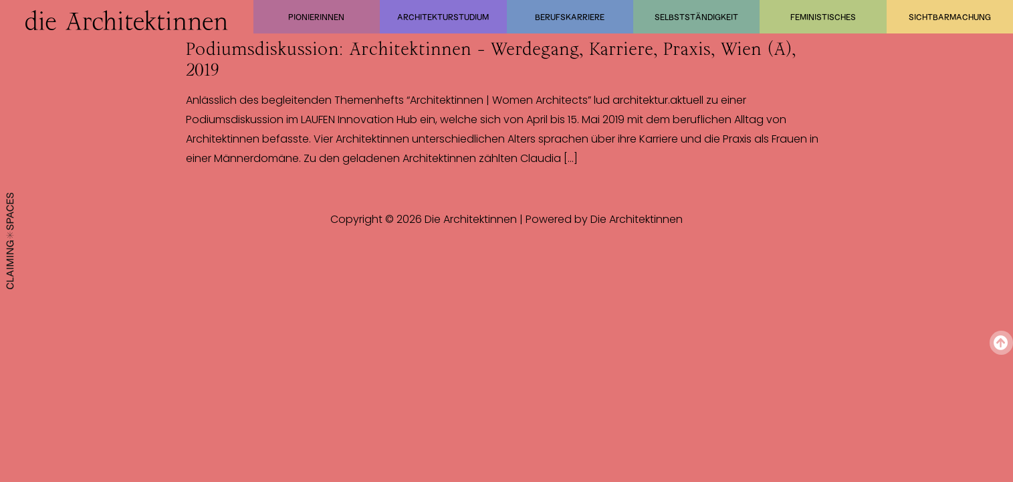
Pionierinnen (316, 16)
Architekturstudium (443, 16)
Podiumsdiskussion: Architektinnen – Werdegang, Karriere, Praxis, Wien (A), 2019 (491, 59)
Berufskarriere (569, 16)
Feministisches (823, 16)
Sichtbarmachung (950, 16)
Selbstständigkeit (696, 16)
